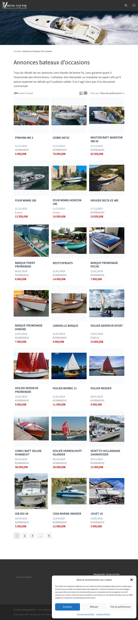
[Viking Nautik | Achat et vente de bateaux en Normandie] (14, 4)
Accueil (17, 51)
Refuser (94, 606)
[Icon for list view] (81, 93)
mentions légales (103, 614)
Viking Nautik (29, 609)
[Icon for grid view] (85, 93)
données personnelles (85, 614)
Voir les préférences (121, 606)
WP (27, 614)
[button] (131, 579)
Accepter (67, 606)
